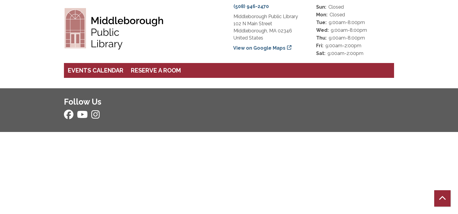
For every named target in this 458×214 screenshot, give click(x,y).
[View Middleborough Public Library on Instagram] (95, 116)
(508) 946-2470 (251, 6)
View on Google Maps (259, 48)
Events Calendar (95, 70)
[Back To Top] (442, 198)
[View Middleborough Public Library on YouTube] (83, 116)
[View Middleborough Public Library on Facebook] (69, 116)
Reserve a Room (156, 70)
